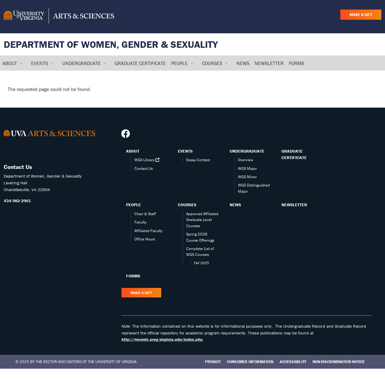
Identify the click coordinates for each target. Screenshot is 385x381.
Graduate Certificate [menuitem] (140, 63)
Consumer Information (250, 361)
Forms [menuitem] (296, 63)
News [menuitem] (242, 63)
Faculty (140, 222)
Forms (133, 276)
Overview (245, 159)
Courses (187, 204)
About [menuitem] (12, 65)
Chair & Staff (145, 213)
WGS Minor (247, 176)
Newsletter (294, 204)
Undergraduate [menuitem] (84, 65)
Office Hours (144, 239)
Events (185, 151)
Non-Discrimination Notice (339, 361)
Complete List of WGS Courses (200, 251)
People (133, 204)
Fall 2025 (201, 262)
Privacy (213, 361)
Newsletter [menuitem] (269, 63)
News (235, 204)
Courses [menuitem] (214, 65)
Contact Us (143, 168)
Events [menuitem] (42, 65)
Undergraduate (247, 151)
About (132, 151)
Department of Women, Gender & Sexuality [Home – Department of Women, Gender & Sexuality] (111, 44)
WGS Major (247, 168)
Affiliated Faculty (148, 230)
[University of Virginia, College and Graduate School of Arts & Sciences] (59, 16)
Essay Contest (198, 159)
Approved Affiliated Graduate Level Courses (202, 219)
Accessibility (293, 361)
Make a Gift (361, 14)
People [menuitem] (182, 65)
